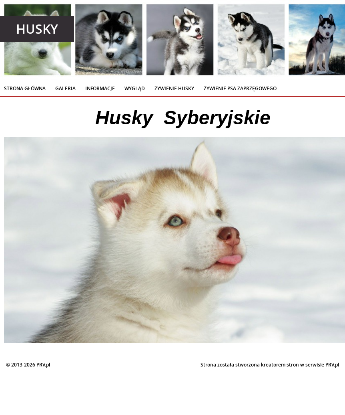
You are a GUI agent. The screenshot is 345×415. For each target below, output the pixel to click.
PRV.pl (332, 364)
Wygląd (134, 88)
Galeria (65, 88)
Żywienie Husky (174, 88)
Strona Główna (25, 88)
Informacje (100, 88)
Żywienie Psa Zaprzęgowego (240, 88)
